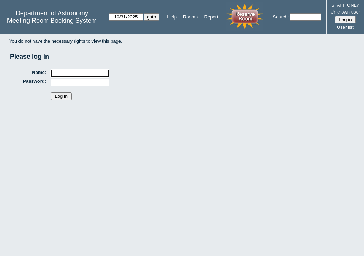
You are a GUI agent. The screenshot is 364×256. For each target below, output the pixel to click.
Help (172, 17)
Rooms (190, 17)
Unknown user (345, 12)
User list (345, 27)
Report (211, 17)
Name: (39, 72)
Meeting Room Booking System (52, 20)
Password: (34, 81)
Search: (281, 17)
